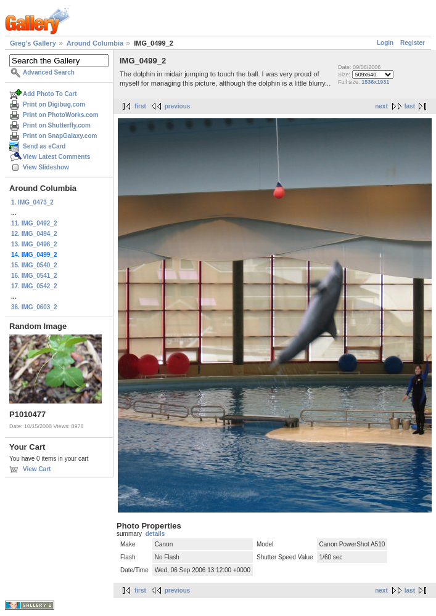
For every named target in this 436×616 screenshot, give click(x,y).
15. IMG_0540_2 (34, 265)
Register (412, 42)
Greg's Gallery (33, 43)
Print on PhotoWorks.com (61, 114)
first (140, 106)
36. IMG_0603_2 (34, 307)
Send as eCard (44, 146)
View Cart (37, 469)
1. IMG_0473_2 (32, 202)
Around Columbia (95, 43)
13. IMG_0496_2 (34, 244)
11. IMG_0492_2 (34, 223)
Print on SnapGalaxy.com (60, 135)
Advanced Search (49, 72)
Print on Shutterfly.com (57, 125)
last (410, 106)
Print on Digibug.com (54, 104)
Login (385, 42)
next (381, 106)
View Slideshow (46, 167)
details (155, 533)
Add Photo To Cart (50, 94)
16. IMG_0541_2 (34, 275)
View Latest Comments (56, 156)
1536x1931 (375, 82)
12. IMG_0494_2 (34, 233)
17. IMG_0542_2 (34, 286)
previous (178, 106)
